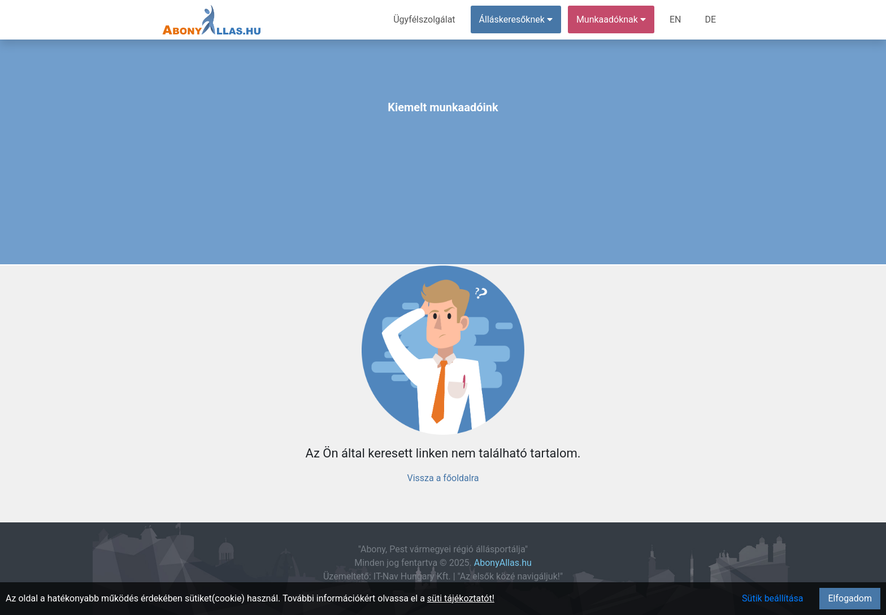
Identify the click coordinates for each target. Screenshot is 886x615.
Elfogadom (850, 598)
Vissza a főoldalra (443, 478)
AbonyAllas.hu (503, 562)
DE (710, 19)
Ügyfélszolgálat (424, 19)
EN (675, 19)
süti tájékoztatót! (460, 598)
